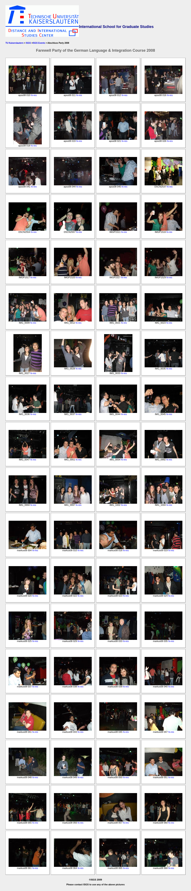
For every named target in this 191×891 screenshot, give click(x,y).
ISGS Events (39, 43)
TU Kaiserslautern (14, 43)
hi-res (34, 95)
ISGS (28, 43)
